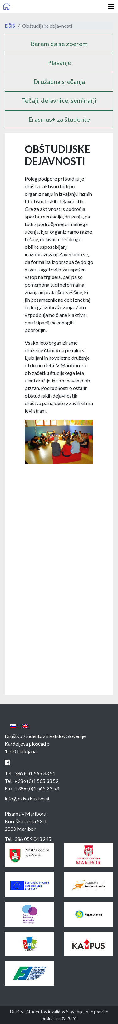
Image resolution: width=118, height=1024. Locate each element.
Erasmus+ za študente (59, 119)
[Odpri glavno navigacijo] (111, 6)
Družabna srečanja (59, 81)
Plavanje (59, 62)
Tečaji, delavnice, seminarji (59, 100)
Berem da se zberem (59, 43)
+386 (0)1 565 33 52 (36, 781)
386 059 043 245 (32, 839)
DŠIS (10, 26)
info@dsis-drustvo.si (27, 798)
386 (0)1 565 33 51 (34, 773)
